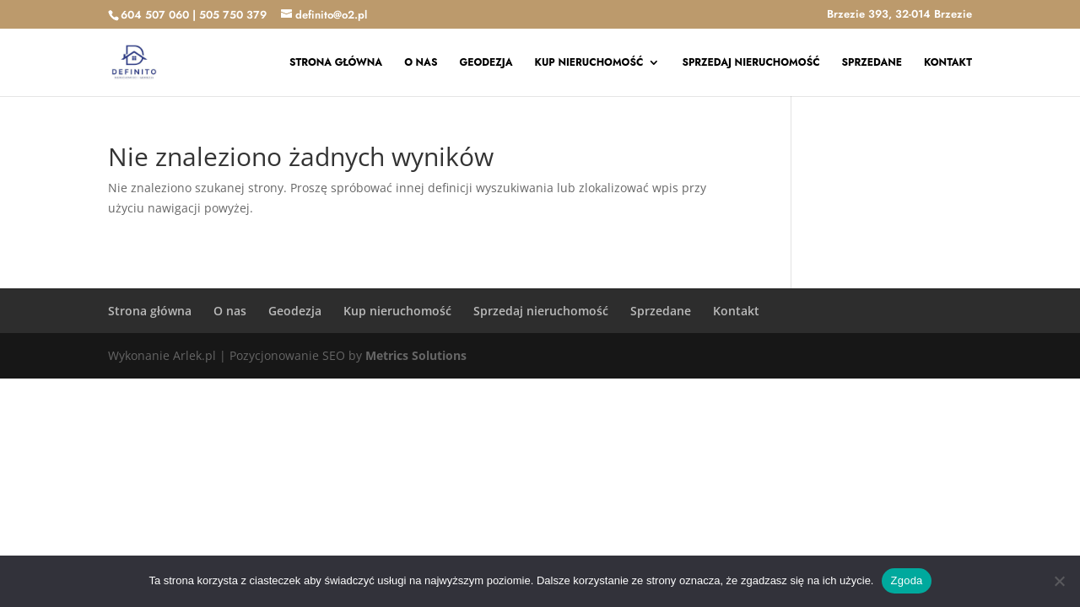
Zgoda (906, 580)
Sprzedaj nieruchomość (750, 63)
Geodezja (485, 63)
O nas (420, 63)
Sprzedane (872, 63)
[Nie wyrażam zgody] (1058, 580)
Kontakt (948, 63)
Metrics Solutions (416, 355)
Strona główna (335, 63)
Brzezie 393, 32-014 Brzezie (899, 15)
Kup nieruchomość (589, 63)
